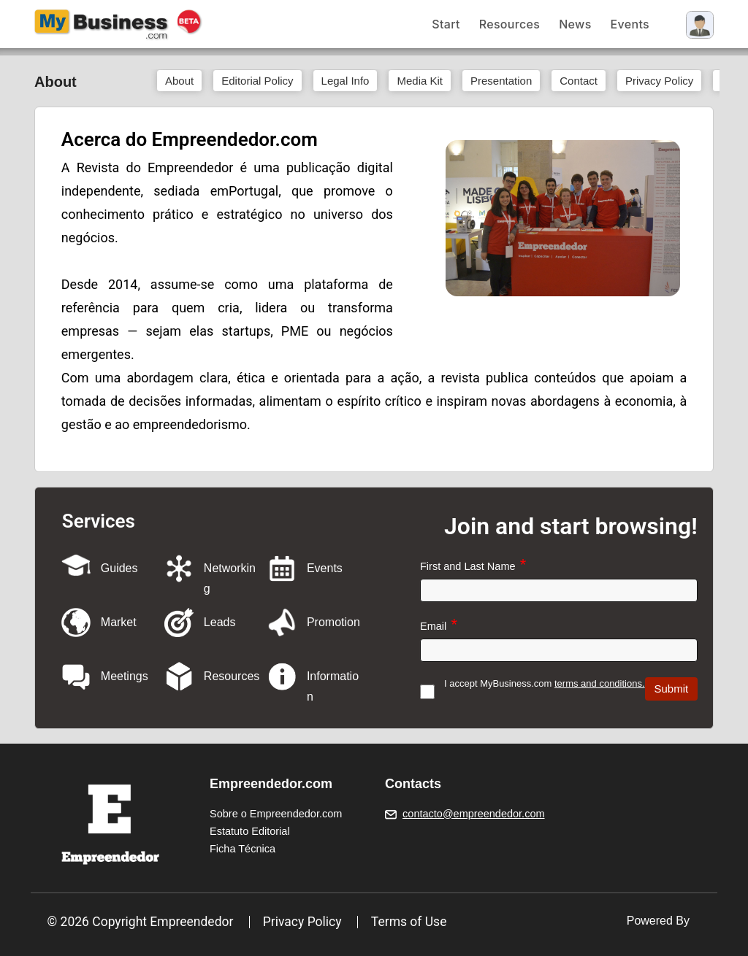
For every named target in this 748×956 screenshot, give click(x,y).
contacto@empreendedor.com (473, 814)
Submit (671, 688)
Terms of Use (409, 921)
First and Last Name (468, 566)
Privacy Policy (302, 921)
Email (433, 626)
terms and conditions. (599, 683)
